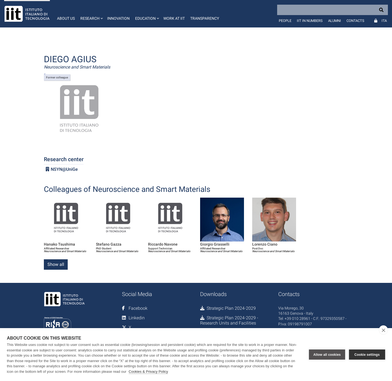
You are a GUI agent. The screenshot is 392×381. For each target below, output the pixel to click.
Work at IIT (174, 18)
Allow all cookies (327, 355)
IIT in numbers (310, 21)
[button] (91, 13)
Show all (55, 264)
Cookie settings (367, 355)
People (285, 21)
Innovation (118, 18)
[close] (383, 330)
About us (66, 18)
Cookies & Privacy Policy (148, 371)
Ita (384, 21)
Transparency (204, 18)
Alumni (334, 21)
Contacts (355, 21)
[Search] (332, 10)
